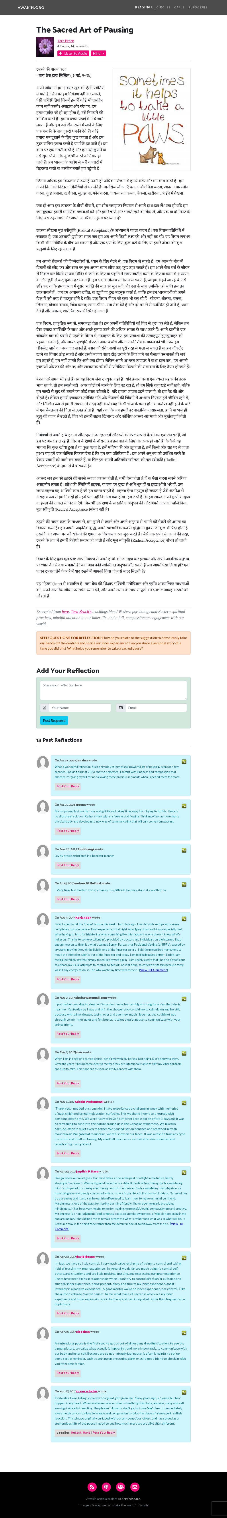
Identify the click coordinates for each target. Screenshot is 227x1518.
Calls (179, 7)
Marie (86, 1432)
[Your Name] (80, 707)
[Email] (156, 707)
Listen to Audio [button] (73, 53)
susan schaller (87, 1391)
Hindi (97, 53)
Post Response (54, 720)
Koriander (83, 917)
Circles (163, 7)
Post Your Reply (68, 786)
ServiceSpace (131, 1499)
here (65, 611)
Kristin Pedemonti (89, 1102)
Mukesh (76, 1432)
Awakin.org (31, 7)
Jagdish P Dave (87, 1171)
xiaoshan (83, 1332)
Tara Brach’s (81, 611)
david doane (85, 1256)
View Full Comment (153, 970)
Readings (144, 7)
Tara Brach (65, 41)
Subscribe (197, 7)
